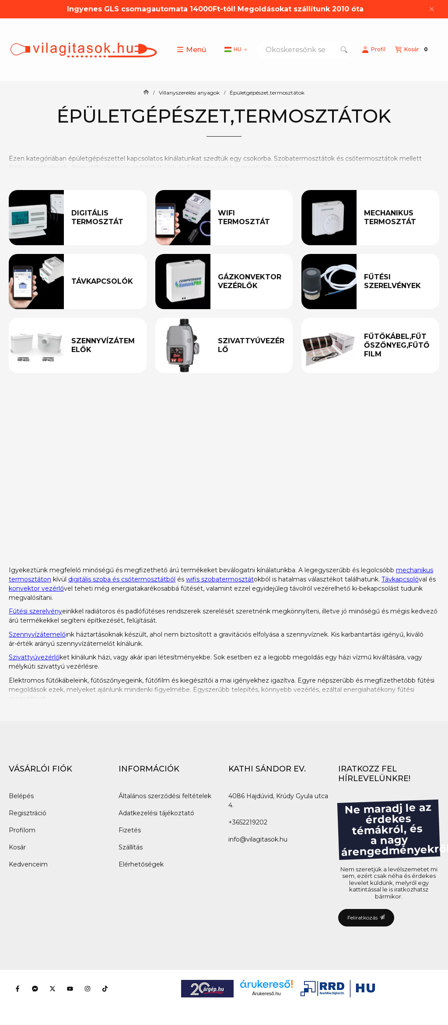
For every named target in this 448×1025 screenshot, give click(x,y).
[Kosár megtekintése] (412, 49)
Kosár (17, 847)
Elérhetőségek (141, 864)
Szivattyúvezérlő (34, 657)
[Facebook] (17, 988)
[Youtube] (70, 988)
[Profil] (373, 49)
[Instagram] (87, 988)
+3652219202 (247, 822)
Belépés (21, 796)
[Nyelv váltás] (236, 49)
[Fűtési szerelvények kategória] (397, 281)
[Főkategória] (146, 93)
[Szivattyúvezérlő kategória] (251, 345)
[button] (191, 49)
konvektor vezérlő (36, 588)
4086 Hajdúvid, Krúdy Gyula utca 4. (278, 800)
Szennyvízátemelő (37, 634)
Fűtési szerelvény (35, 611)
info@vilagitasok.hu (257, 839)
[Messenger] (35, 988)
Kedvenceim (28, 864)
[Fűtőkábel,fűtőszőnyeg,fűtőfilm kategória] (397, 345)
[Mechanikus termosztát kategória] (397, 217)
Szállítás (131, 847)
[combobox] (304, 49)
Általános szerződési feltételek (165, 796)
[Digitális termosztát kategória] (105, 217)
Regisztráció (27, 813)
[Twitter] (52, 988)
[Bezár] (431, 9)
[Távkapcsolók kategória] (105, 281)
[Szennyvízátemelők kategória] (105, 345)
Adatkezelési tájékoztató (156, 813)
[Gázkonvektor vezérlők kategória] (251, 281)
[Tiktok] (105, 988)
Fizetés (130, 830)
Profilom (22, 830)
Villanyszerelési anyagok (189, 93)
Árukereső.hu (266, 993)
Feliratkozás (366, 917)
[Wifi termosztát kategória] (251, 217)
